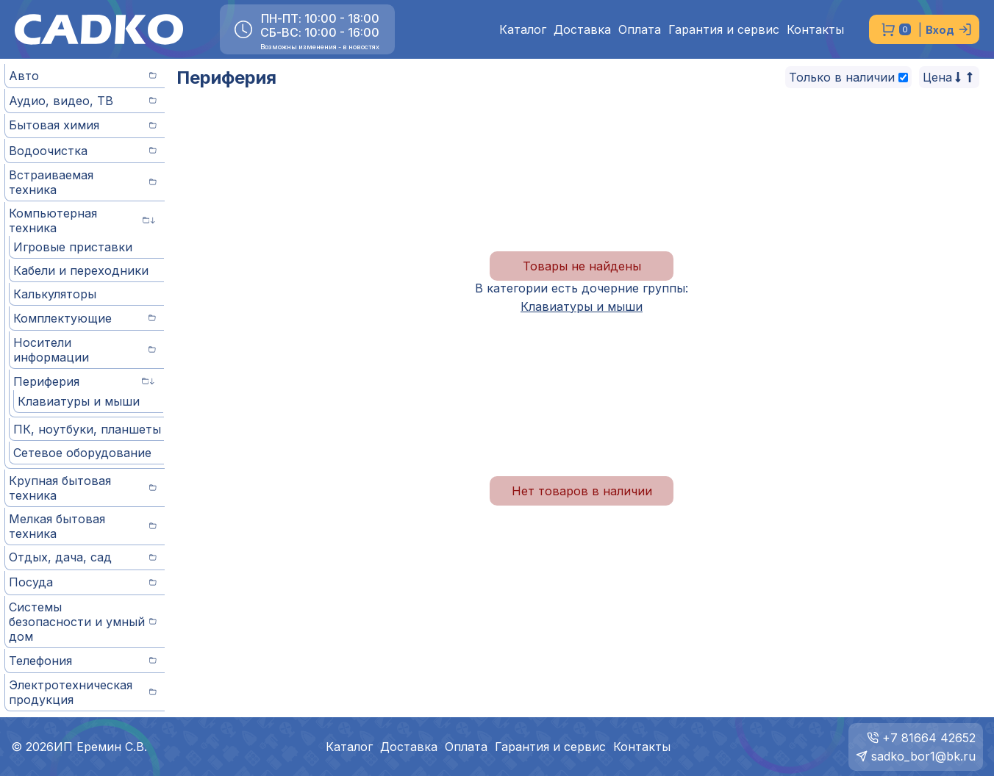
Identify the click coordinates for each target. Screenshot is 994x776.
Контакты (815, 30)
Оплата (639, 30)
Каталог (522, 30)
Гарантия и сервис (723, 30)
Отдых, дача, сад (83, 557)
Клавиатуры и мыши (79, 401)
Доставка (582, 30)
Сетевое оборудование (82, 452)
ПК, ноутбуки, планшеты (87, 429)
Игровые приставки (72, 247)
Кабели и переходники (81, 270)
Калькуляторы (54, 294)
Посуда (83, 582)
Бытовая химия (83, 125)
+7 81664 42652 (929, 737)
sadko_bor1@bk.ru (923, 756)
